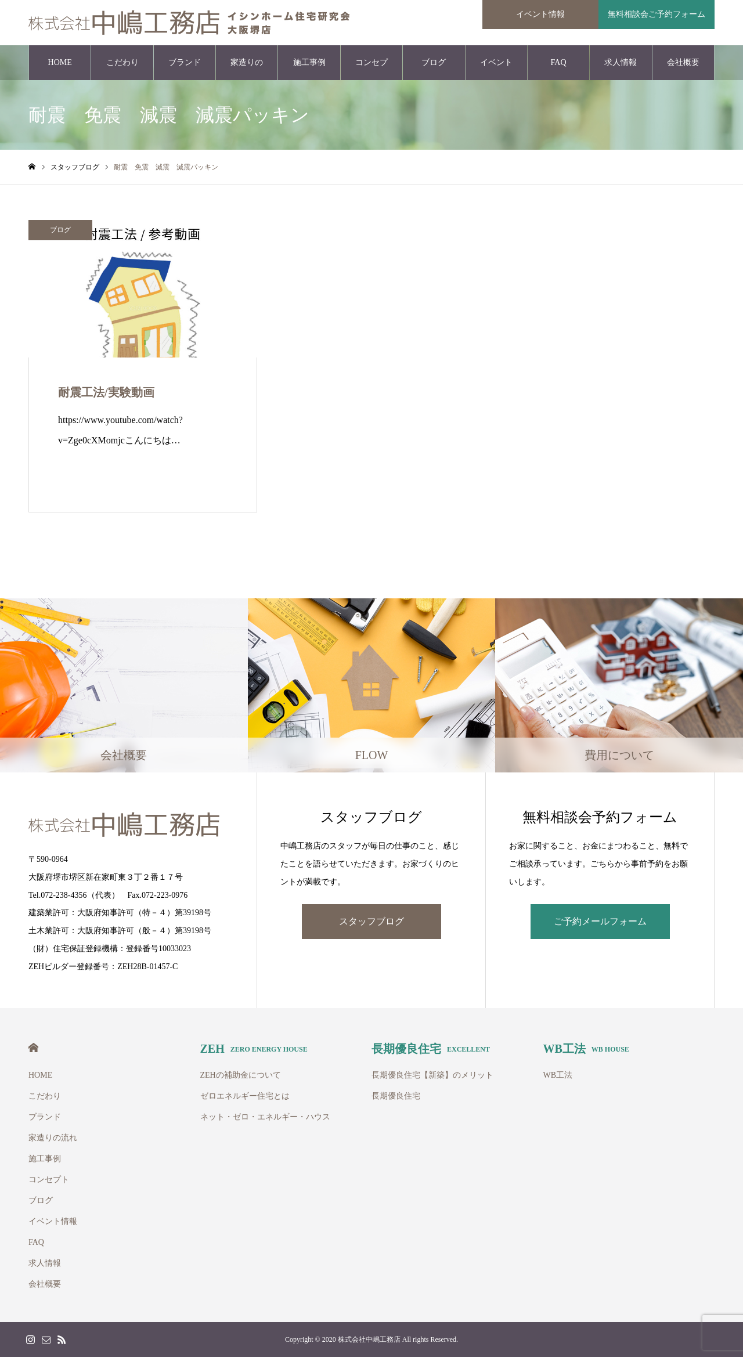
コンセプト (371, 70)
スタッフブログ (371, 922)
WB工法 (586, 1049)
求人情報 (620, 63)
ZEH (254, 1049)
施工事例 (309, 63)
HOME (60, 63)
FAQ (559, 63)
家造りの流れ (246, 70)
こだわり (122, 63)
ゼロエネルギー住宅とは (245, 1097)
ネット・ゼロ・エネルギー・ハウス (265, 1118)
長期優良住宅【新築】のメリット (432, 1076)
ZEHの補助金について (240, 1076)
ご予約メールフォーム (600, 922)
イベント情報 (496, 70)
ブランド (184, 63)
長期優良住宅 (431, 1049)
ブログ (433, 63)
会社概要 (683, 63)
